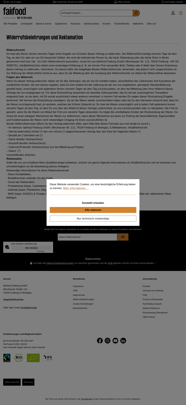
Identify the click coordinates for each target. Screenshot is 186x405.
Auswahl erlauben (93, 203)
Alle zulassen (93, 209)
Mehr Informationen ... (75, 188)
